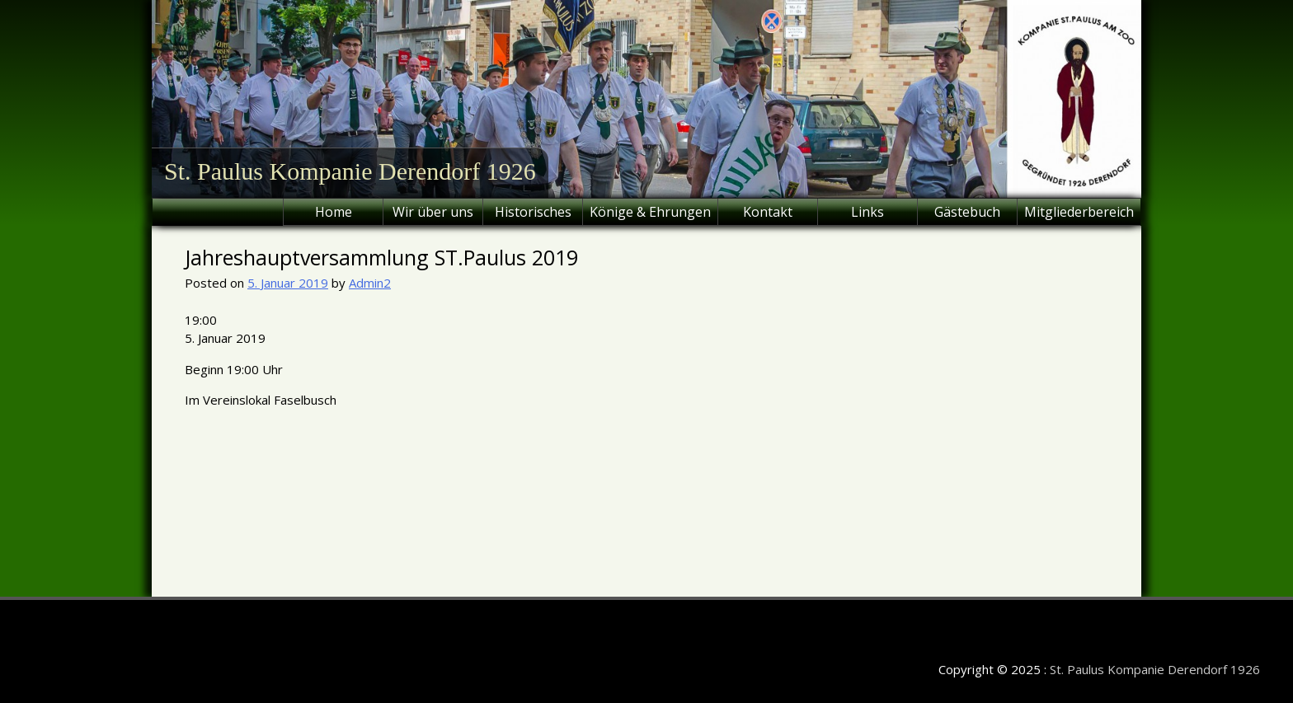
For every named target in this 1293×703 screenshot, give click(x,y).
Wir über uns (433, 212)
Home (333, 212)
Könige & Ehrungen (650, 212)
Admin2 (370, 282)
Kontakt (767, 212)
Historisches (533, 212)
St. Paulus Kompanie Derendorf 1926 (350, 171)
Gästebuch (967, 212)
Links (867, 212)
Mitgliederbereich (1079, 212)
